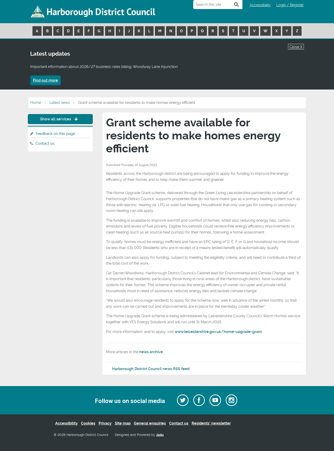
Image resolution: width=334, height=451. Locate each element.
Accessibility (260, 5)
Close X (295, 47)
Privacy (105, 423)
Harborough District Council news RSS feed (150, 369)
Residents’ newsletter (211, 423)
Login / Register (290, 5)
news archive (151, 352)
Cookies (88, 423)
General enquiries (150, 423)
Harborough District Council (101, 12)
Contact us (45, 143)
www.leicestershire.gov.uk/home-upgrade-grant (218, 331)
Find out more (45, 80)
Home (35, 102)
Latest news (59, 102)
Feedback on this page (55, 133)
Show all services (60, 119)
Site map (123, 423)
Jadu (160, 435)
